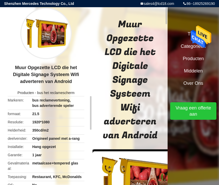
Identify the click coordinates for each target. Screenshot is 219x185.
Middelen (193, 70)
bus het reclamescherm (56, 93)
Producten (25, 93)
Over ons (193, 83)
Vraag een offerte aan (193, 111)
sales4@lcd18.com (159, 4)
